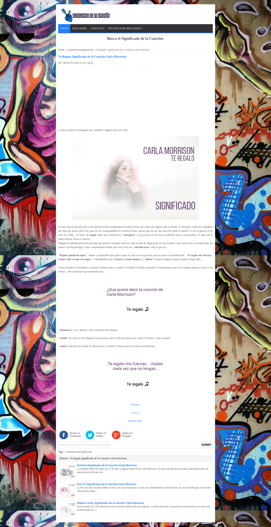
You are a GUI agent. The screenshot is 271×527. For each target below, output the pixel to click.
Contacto (97, 28)
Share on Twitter (101, 435)
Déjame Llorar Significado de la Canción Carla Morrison (110, 503)
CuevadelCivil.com (206, 524)
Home (61, 49)
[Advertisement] (135, 96)
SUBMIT (206, 444)
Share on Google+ (127, 435)
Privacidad (71, 524)
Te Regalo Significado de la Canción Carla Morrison (92, 56)
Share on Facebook (75, 435)
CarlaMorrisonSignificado (80, 49)
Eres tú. (136, 412)
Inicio (64, 28)
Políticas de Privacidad (124, 28)
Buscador (79, 28)
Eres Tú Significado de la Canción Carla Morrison (106, 484)
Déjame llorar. (135, 420)
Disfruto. (135, 404)
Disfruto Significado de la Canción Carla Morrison (107, 465)
